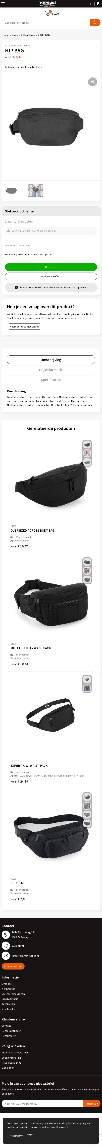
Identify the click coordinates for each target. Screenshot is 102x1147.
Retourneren (9, 1035)
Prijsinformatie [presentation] (51, 369)
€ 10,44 (19, 664)
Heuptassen (30, 35)
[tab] (51, 359)
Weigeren (31, 1134)
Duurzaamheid (10, 998)
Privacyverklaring (11, 1062)
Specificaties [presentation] (51, 379)
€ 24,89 (19, 781)
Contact (6, 1025)
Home (5, 35)
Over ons (7, 983)
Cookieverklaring (11, 1057)
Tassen (16, 35)
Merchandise (9, 1009)
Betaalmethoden (11, 1030)
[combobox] (46, 22)
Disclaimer (8, 1067)
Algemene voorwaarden (15, 1052)
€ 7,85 (18, 899)
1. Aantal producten (19, 221)
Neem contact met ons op (24, 326)
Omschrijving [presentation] (51, 359)
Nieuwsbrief (8, 988)
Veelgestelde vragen (13, 993)
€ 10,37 (19, 546)
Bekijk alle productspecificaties (24, 67)
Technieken (8, 1003)
